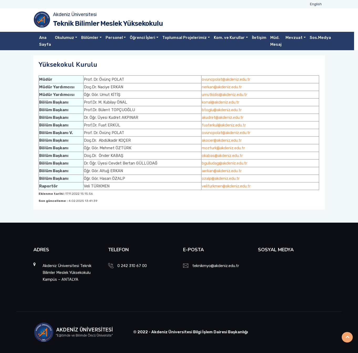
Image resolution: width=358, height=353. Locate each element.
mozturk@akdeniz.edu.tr (223, 148)
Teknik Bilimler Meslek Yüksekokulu (108, 23)
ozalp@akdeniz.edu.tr (221, 178)
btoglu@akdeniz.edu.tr (222, 110)
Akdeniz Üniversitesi (75, 14)
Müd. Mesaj (276, 41)
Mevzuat (294, 37)
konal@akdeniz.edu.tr (220, 102)
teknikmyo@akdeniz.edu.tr (215, 265)
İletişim (259, 37)
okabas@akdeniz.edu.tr (222, 155)
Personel (114, 37)
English (316, 4)
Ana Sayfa (45, 41)
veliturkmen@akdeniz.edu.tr (226, 186)
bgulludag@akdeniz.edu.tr (224, 163)
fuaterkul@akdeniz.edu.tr (224, 125)
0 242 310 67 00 (132, 265)
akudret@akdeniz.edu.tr (222, 117)
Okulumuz (64, 37)
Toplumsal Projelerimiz (184, 37)
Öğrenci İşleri (142, 37)
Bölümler (89, 37)
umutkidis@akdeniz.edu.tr (224, 94)
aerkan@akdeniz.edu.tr (222, 170)
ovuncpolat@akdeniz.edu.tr (226, 79)
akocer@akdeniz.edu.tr (222, 140)
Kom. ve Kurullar (229, 37)
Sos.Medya (320, 37)
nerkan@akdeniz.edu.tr (222, 87)
